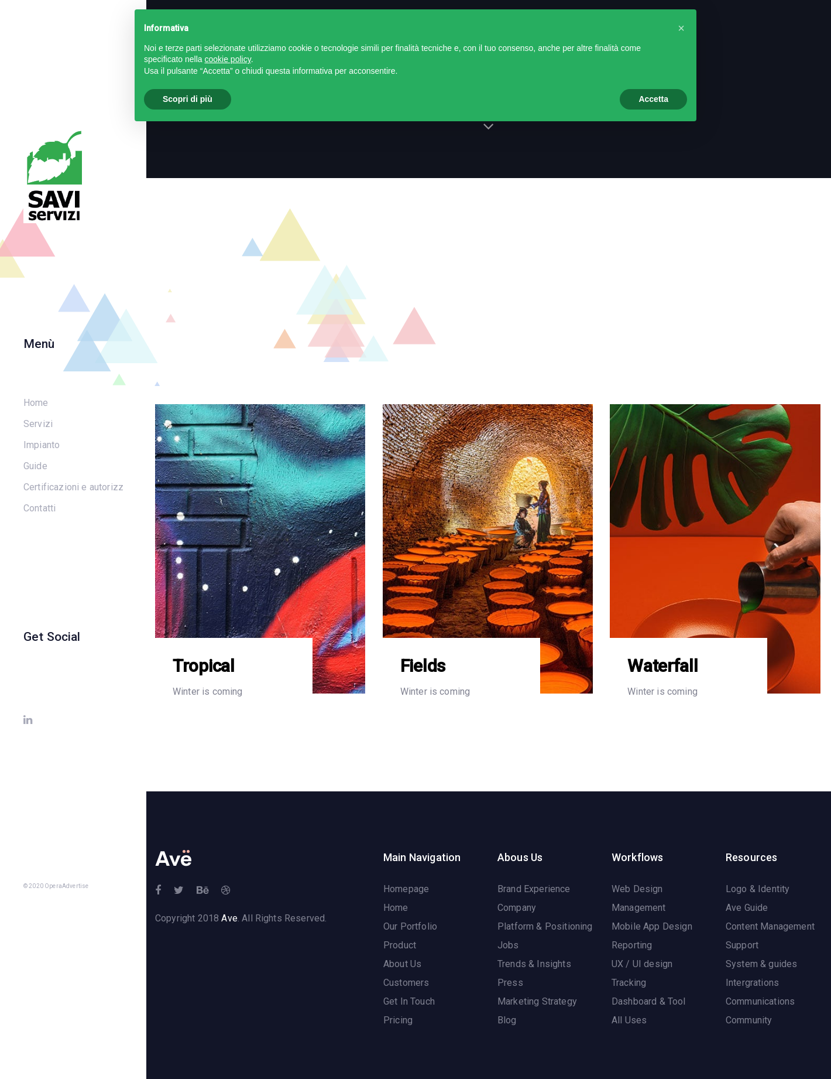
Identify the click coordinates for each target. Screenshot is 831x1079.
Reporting (632, 945)
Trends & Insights (534, 964)
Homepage (406, 889)
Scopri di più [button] (187, 99)
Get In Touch (409, 1002)
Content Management (770, 927)
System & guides (761, 964)
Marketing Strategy (537, 1002)
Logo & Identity (757, 889)
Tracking (629, 983)
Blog (507, 1020)
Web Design (637, 889)
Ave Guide (747, 908)
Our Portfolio (410, 927)
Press (510, 983)
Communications (760, 1002)
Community (749, 1020)
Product (399, 945)
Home (395, 908)
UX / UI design (642, 964)
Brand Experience (534, 889)
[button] (681, 28)
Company (516, 908)
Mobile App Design (652, 927)
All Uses (629, 1020)
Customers (406, 983)
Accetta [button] (653, 99)
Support (742, 945)
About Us (402, 964)
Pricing (398, 1020)
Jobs (508, 945)
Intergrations (752, 983)
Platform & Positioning (545, 927)
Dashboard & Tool (649, 1002)
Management (639, 908)
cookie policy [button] (228, 59)
